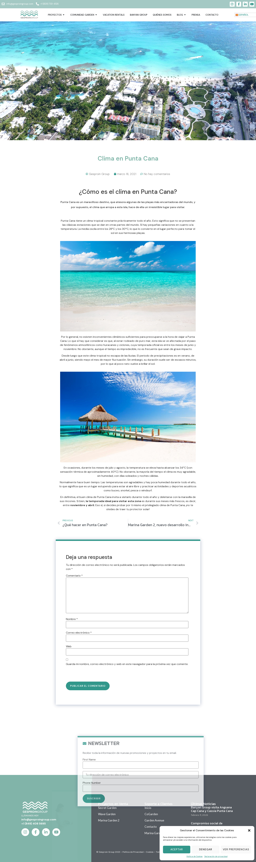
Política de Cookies (195, 856)
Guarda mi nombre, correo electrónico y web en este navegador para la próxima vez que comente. (127, 664)
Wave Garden (107, 814)
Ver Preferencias (236, 849)
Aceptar (176, 849)
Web (68, 646)
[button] (249, 830)
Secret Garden (107, 808)
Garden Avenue (154, 820)
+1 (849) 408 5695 (33, 823)
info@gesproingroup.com (38, 819)
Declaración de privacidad (216, 856)
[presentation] (89, 674)
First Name (89, 814)
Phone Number (92, 837)
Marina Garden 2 (108, 820)
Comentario (74, 575)
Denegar (205, 849)
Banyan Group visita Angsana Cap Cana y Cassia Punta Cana (212, 809)
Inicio (148, 808)
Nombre (72, 619)
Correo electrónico (79, 632)
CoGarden (151, 814)
